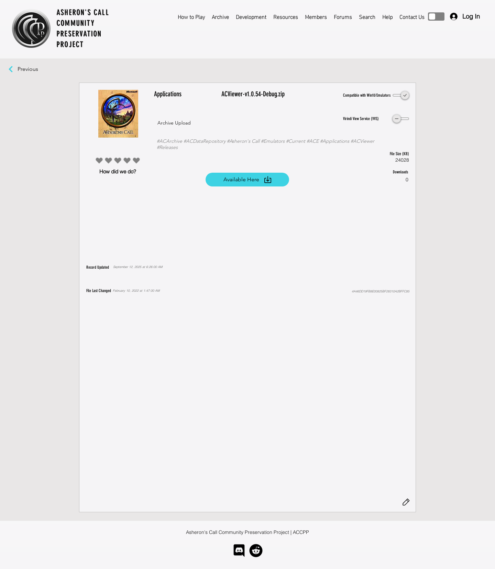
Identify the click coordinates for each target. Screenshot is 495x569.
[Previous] (31, 69)
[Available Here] (247, 179)
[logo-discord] (239, 550)
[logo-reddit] (256, 550)
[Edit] (405, 502)
